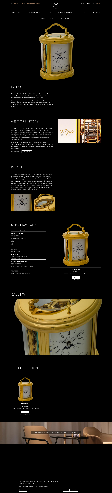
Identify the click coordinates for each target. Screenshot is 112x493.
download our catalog (33, 3)
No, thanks (73, 490)
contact (16, 3)
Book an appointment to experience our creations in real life (56, 433)
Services (96, 13)
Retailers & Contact (65, 13)
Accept (66, 490)
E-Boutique (83, 13)
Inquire (76, 277)
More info (23, 490)
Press (49, 13)
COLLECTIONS (16, 13)
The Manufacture (34, 13)
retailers (22, 3)
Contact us (27, 151)
